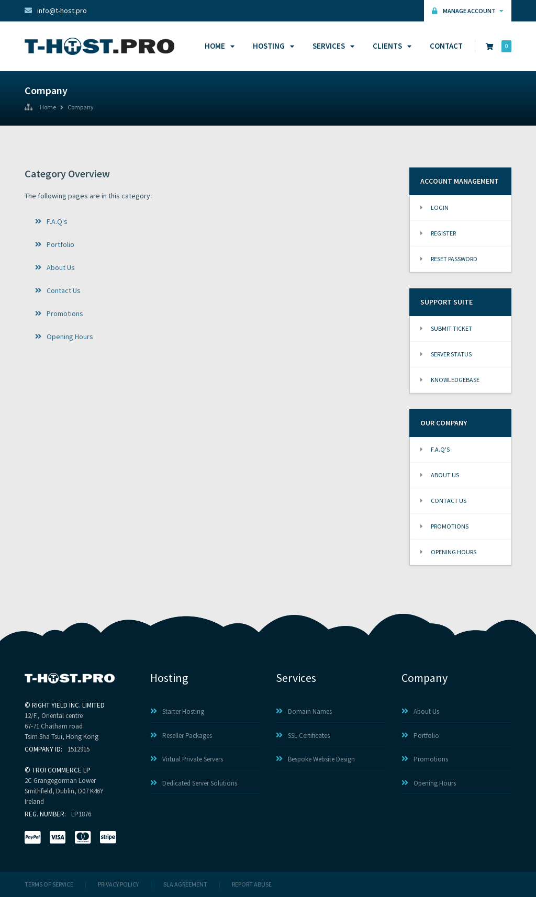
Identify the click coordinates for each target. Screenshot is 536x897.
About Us (55, 267)
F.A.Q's (51, 221)
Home (218, 46)
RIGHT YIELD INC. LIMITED (68, 705)
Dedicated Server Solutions (193, 783)
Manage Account (468, 11)
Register (438, 233)
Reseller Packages (181, 735)
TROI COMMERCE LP (61, 770)
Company (81, 108)
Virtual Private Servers (186, 759)
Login (434, 207)
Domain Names (304, 711)
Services (331, 46)
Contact (446, 46)
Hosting (272, 46)
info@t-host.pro (56, 10)
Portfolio (54, 244)
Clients (390, 46)
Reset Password (448, 259)
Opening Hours (64, 336)
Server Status (446, 354)
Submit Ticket (446, 328)
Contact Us (58, 290)
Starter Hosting (177, 711)
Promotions (59, 313)
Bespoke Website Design (315, 759)
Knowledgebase (449, 380)
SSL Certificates (303, 735)
